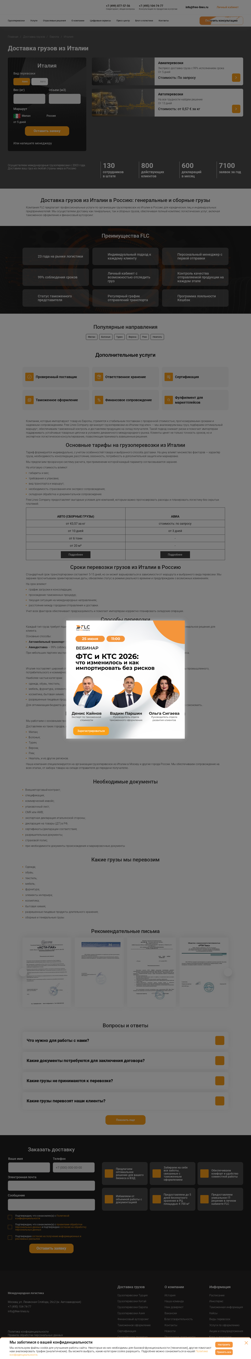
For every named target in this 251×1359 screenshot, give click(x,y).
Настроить (224, 1344)
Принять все (224, 1352)
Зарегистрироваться (91, 731)
